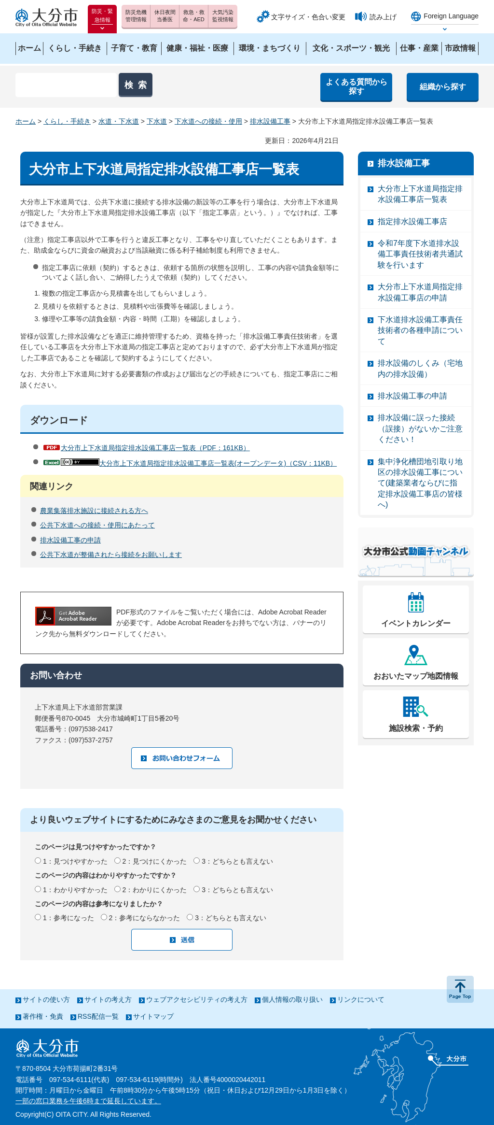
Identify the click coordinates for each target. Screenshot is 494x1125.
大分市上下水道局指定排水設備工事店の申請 (420, 292)
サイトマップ (153, 1016)
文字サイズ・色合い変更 (308, 17)
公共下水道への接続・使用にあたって (97, 525)
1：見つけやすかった (75, 861)
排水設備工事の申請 (70, 540)
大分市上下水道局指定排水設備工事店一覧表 (420, 194)
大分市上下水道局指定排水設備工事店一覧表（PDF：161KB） (155, 448)
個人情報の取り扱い (292, 999)
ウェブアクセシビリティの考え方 (196, 999)
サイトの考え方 (108, 999)
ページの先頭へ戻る (460, 989)
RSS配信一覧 (98, 1016)
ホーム (25, 121)
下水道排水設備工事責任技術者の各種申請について (420, 330)
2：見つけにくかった (155, 861)
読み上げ (383, 17)
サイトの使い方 (46, 999)
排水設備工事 (270, 121)
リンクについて (360, 999)
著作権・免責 (43, 1016)
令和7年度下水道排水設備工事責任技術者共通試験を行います (420, 254)
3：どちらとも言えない (237, 861)
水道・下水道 (118, 121)
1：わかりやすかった (75, 890)
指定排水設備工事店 (412, 221)
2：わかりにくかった (155, 890)
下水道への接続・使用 (208, 121)
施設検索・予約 (416, 728)
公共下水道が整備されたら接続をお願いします (111, 554)
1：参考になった (68, 918)
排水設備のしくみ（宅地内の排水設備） (420, 368)
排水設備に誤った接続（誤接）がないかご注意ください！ (420, 428)
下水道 (157, 121)
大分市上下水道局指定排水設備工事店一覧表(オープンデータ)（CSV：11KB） (199, 462)
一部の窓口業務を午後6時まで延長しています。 (88, 1101)
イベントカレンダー (416, 623)
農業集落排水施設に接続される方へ (94, 510)
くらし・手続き (67, 121)
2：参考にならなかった (144, 918)
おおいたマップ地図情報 (415, 676)
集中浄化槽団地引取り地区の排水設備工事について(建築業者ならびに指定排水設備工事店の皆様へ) (420, 483)
